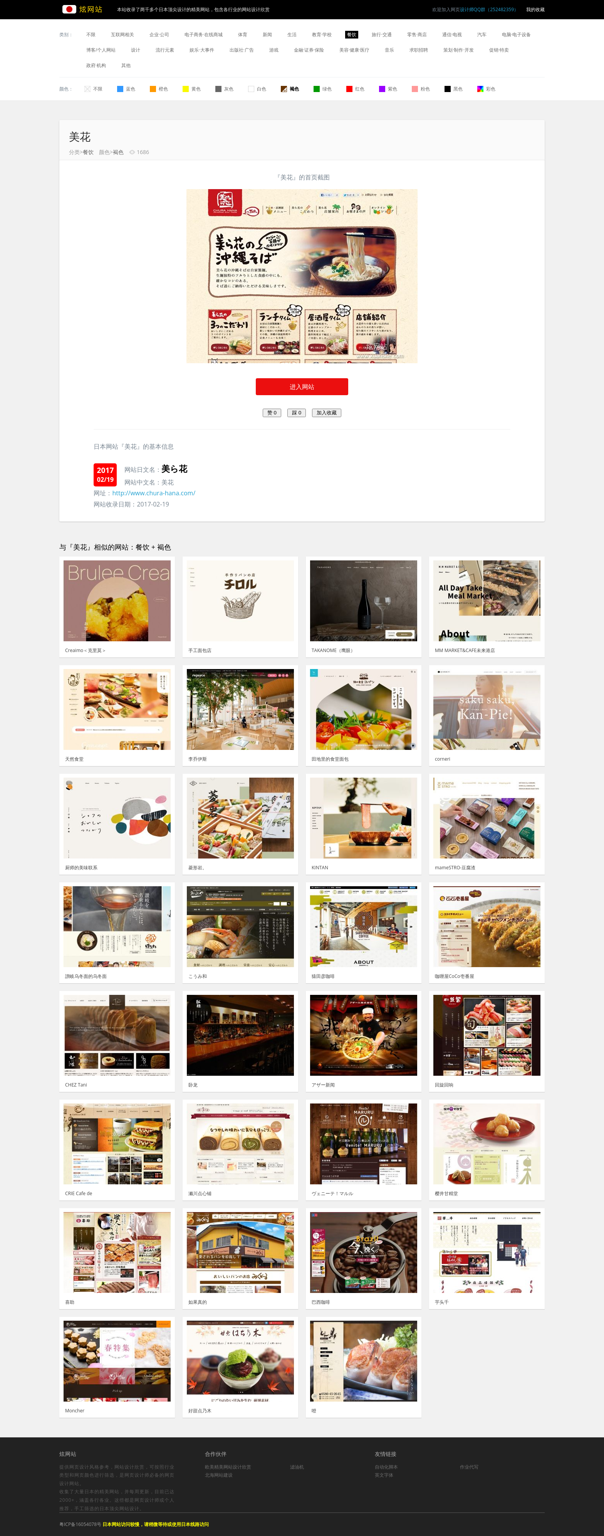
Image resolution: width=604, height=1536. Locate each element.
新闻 (267, 34)
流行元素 (165, 50)
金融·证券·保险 (309, 50)
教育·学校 (322, 34)
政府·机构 (96, 65)
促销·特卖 (499, 50)
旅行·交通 (381, 34)
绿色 (323, 89)
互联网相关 (122, 34)
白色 (257, 89)
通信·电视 (452, 34)
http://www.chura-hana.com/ (153, 493)
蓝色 (126, 89)
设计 (135, 50)
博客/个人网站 (101, 50)
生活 (292, 34)
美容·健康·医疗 (354, 50)
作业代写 (469, 1467)
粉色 (421, 89)
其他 (126, 65)
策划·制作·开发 (458, 50)
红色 (355, 89)
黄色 (192, 89)
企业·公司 (159, 34)
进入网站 (302, 386)
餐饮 (351, 34)
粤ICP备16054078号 (80, 1524)
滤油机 (297, 1467)
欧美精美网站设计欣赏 (228, 1467)
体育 (242, 34)
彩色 (486, 89)
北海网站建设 (219, 1475)
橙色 (159, 89)
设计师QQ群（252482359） (489, 9)
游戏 (274, 50)
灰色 (224, 89)
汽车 (482, 34)
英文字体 (384, 1475)
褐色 (290, 89)
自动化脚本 (386, 1467)
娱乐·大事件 (202, 50)
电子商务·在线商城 (204, 34)
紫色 (388, 89)
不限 (91, 34)
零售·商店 (417, 34)
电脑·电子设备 (516, 34)
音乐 (389, 50)
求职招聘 (418, 50)
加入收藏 (327, 413)
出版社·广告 (242, 50)
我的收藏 (535, 9)
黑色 (454, 89)
